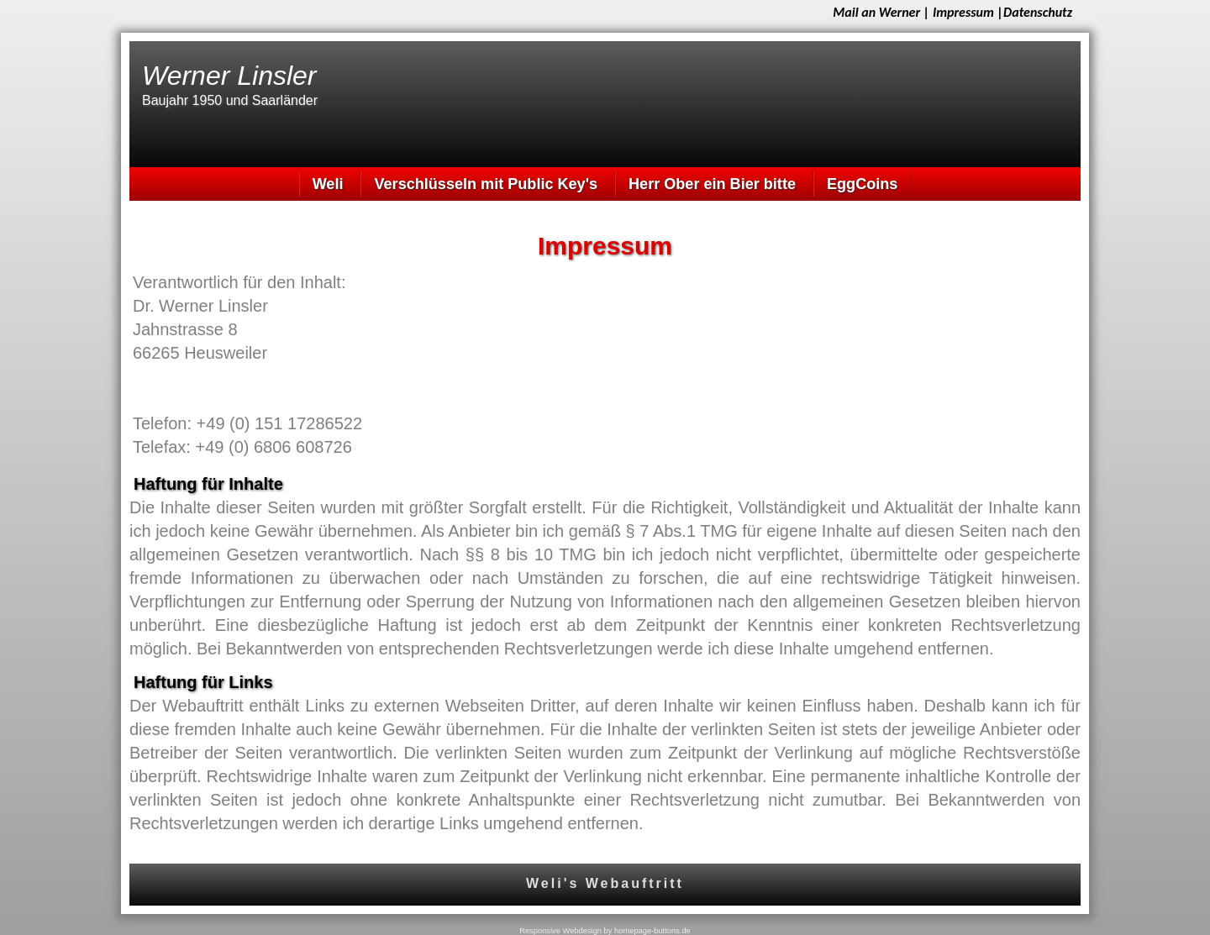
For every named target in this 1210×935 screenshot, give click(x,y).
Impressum (963, 12)
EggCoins (862, 184)
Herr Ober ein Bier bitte (714, 184)
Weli (330, 184)
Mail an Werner (876, 12)
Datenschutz (1037, 12)
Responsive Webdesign (560, 931)
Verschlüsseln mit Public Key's (488, 184)
